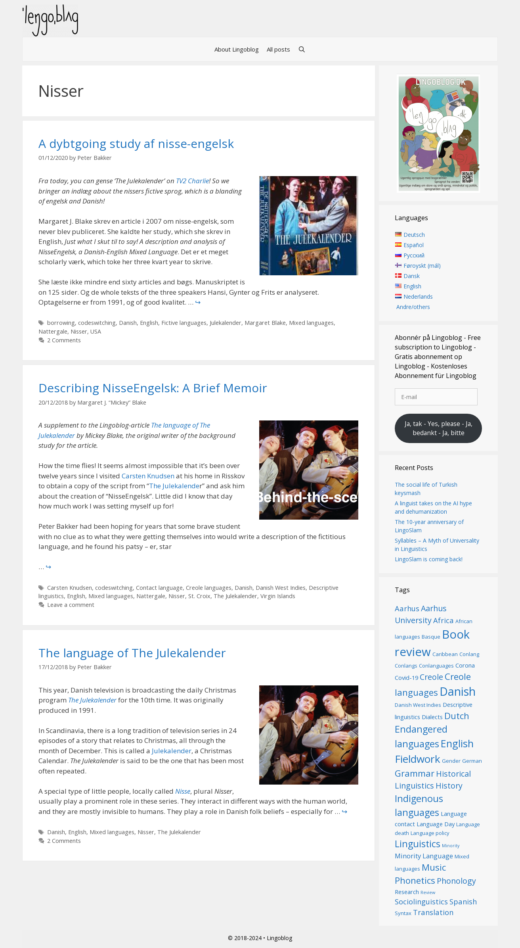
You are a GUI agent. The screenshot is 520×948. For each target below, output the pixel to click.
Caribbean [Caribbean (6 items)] (445, 654)
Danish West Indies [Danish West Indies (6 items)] (418, 704)
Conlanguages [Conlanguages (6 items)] (436, 665)
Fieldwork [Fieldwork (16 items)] (417, 759)
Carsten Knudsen (148, 475)
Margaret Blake (265, 322)
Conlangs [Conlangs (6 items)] (406, 665)
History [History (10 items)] (449, 785)
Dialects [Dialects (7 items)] (432, 717)
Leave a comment (70, 604)
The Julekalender (235, 596)
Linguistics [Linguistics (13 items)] (417, 843)
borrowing (61, 322)
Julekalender (225, 322)
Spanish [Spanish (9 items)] (463, 901)
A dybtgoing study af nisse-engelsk (136, 143)
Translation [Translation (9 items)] (433, 912)
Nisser (79, 331)
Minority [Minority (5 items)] (450, 845)
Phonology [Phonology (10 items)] (456, 880)
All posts (278, 49)
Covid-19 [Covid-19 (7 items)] (406, 677)
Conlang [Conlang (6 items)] (469, 654)
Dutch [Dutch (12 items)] (456, 716)
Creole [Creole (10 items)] (431, 677)
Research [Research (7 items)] (407, 892)
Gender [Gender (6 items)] (451, 760)
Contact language (159, 587)
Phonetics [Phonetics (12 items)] (415, 880)
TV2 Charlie (192, 180)
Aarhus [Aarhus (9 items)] (407, 608)
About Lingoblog (236, 49)
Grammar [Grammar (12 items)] (414, 773)
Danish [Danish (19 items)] (458, 691)
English (149, 322)
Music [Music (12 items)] (434, 867)
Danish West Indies (281, 587)
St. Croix (199, 596)
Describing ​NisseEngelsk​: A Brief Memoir (152, 388)
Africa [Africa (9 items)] (443, 620)
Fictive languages (183, 322)
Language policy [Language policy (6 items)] (430, 833)
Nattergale (52, 331)
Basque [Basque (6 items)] (431, 636)
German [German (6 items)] (472, 760)
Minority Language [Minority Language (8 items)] (424, 855)
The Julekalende (174, 485)
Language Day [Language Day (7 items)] (436, 824)
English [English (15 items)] (457, 743)
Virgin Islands (277, 596)
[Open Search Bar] (302, 49)
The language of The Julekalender (132, 653)
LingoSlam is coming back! (429, 559)
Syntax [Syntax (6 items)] (403, 913)
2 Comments (64, 340)
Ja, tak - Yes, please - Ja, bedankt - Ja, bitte (438, 428)
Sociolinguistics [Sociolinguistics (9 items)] (421, 901)
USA (95, 331)
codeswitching (97, 322)
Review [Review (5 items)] (428, 892)
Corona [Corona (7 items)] (465, 665)
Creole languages (208, 587)
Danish (128, 322)
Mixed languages (311, 322)
